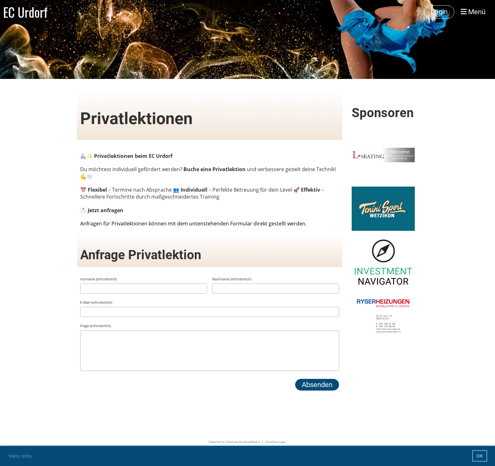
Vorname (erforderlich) (98, 279)
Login (439, 12)
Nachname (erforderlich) (231, 279)
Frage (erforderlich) (95, 325)
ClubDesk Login (275, 442)
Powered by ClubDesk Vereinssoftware (234, 442)
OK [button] (479, 456)
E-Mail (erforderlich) (96, 302)
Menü (473, 12)
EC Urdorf (25, 12)
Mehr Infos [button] (20, 456)
